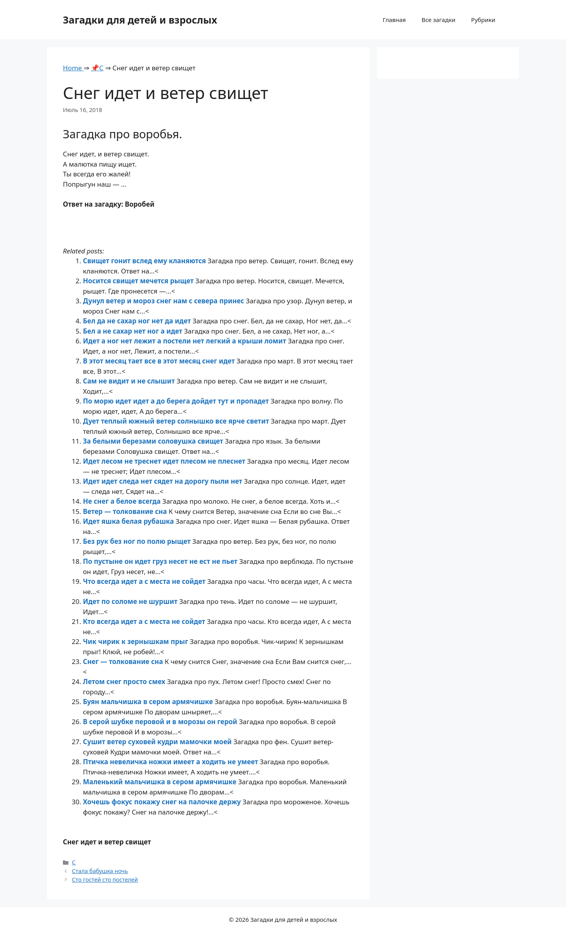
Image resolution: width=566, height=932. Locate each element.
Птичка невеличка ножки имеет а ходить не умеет (171, 761)
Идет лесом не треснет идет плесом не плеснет (165, 461)
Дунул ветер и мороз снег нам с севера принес (164, 300)
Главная (394, 20)
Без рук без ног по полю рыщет (137, 541)
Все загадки (438, 20)
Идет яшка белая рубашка (129, 521)
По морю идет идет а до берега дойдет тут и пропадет (177, 400)
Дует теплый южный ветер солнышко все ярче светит (177, 421)
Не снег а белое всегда (122, 501)
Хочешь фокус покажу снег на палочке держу (163, 801)
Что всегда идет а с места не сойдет (145, 581)
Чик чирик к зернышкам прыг (136, 641)
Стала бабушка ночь (100, 871)
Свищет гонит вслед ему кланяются (145, 260)
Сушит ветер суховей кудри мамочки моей (158, 741)
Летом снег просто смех (125, 681)
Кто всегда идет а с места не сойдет (145, 621)
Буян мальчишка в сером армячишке (149, 701)
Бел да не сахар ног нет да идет (138, 320)
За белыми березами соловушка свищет (154, 441)
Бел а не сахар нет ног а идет (133, 331)
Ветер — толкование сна (126, 511)
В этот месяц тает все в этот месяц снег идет (160, 360)
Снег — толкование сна (124, 661)
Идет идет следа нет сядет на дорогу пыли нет (163, 481)
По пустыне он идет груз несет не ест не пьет (161, 561)
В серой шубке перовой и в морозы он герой (161, 721)
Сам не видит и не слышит (129, 380)
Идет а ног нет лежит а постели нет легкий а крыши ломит (185, 340)
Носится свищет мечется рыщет (139, 280)
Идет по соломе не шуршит (131, 601)
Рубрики (483, 20)
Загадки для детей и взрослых (140, 19)
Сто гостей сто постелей (105, 879)
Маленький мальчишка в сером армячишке (160, 781)
